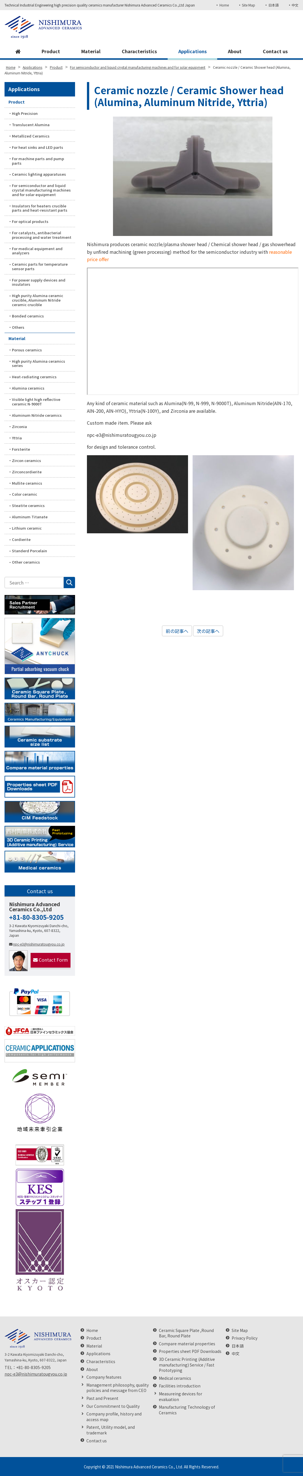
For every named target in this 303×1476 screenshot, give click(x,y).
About (235, 51)
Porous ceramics (27, 350)
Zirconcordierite (27, 471)
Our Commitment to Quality (113, 1406)
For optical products (30, 221)
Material (91, 51)
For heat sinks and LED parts (37, 147)
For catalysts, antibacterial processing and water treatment (41, 235)
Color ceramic (24, 494)
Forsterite (21, 449)
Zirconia (19, 426)
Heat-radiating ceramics (34, 376)
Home (224, 5)
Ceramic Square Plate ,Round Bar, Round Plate (186, 1333)
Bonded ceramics (28, 316)
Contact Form (50, 959)
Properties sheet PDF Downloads (190, 1351)
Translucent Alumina (31, 124)
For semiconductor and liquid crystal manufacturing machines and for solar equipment (41, 190)
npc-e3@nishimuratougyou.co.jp (37, 944)
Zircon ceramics (26, 460)
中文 (295, 5)
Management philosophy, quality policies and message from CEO (117, 1387)
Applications (192, 51)
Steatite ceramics (28, 505)
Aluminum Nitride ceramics (37, 415)
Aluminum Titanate (30, 516)
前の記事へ (177, 631)
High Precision (25, 113)
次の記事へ (208, 631)
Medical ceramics (175, 1378)
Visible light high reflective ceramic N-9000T (36, 402)
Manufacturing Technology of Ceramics (187, 1409)
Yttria (17, 438)
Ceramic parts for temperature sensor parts (40, 266)
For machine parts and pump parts (38, 161)
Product (51, 51)
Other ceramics (26, 562)
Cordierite (21, 539)
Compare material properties (187, 1343)
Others (18, 327)
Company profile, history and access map (114, 1416)
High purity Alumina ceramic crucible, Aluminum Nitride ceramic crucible (37, 300)
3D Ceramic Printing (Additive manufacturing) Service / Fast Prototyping (187, 1365)
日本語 (273, 5)
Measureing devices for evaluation (180, 1396)
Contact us (275, 51)
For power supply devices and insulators (38, 282)
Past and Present (102, 1398)
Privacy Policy (244, 1338)
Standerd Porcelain (29, 550)
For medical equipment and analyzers (37, 251)
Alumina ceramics (28, 388)
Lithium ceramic (27, 528)
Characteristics (139, 51)
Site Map (248, 5)
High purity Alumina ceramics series (38, 363)
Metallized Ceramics (31, 136)
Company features (103, 1377)
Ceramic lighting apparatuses (39, 174)
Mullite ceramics (27, 483)
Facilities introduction (179, 1386)
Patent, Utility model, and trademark (110, 1430)
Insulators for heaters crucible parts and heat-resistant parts (39, 208)
